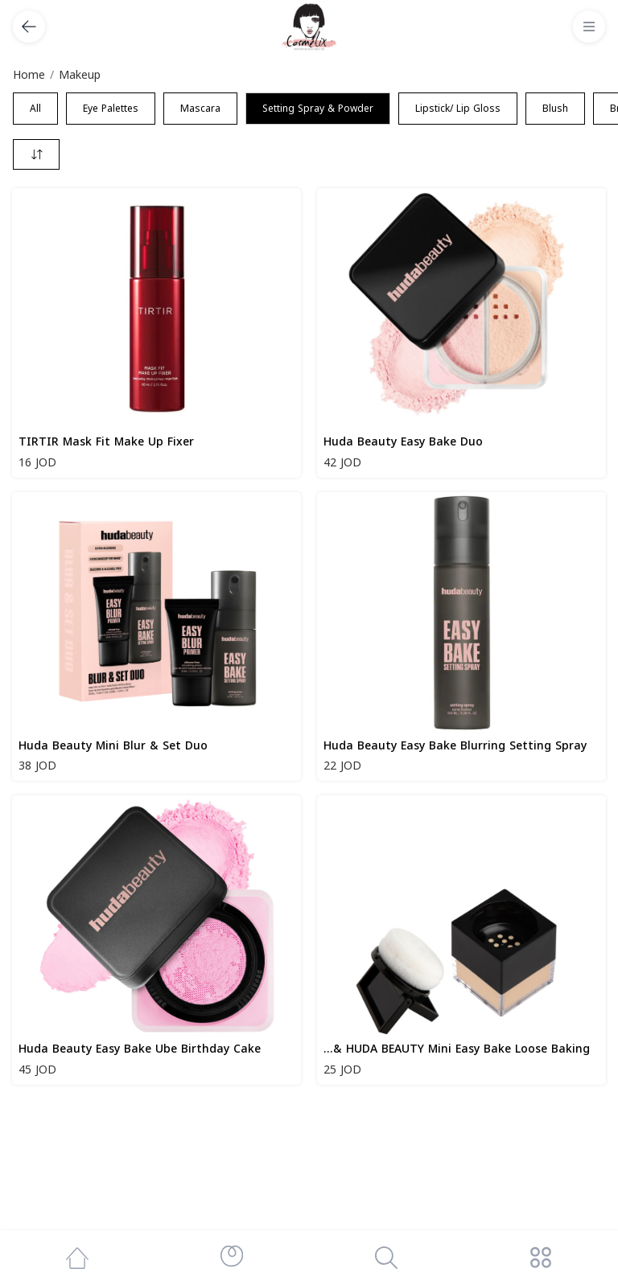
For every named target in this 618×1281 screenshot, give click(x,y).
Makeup (80, 75)
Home (29, 75)
